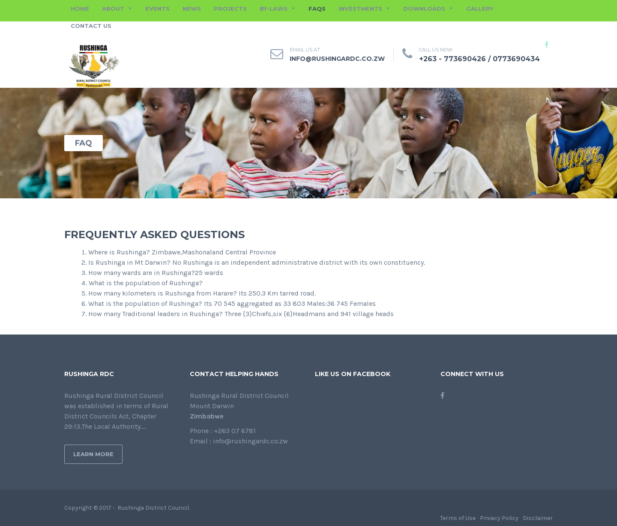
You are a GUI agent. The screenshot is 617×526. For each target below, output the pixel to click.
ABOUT (113, 8)
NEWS (192, 8)
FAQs (317, 8)
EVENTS (157, 8)
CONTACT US (91, 25)
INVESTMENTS (360, 8)
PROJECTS (230, 8)
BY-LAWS (274, 8)
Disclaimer (538, 518)
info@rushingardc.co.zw (337, 59)
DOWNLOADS (424, 8)
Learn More (93, 454)
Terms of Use (458, 518)
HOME (80, 8)
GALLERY (480, 8)
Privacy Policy (499, 518)
